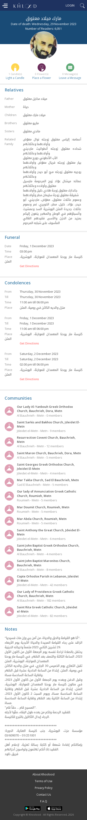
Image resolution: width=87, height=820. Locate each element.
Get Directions (29, 266)
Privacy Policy (43, 788)
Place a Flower (41, 78)
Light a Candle (15, 78)
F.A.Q (43, 801)
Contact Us (43, 795)
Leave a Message (70, 78)
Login (70, 5)
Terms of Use (43, 781)
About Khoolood (43, 774)
